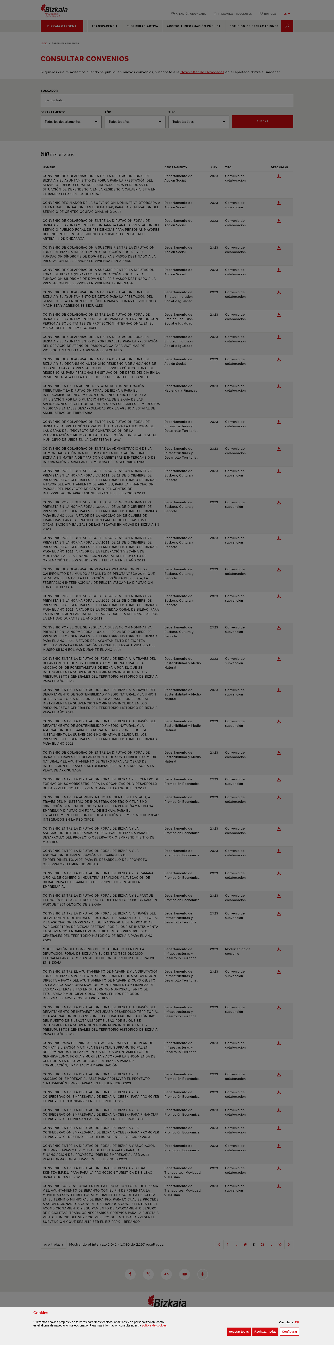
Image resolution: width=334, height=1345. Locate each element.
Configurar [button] (290, 1331)
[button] (297, 1322)
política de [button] (154, 1325)
